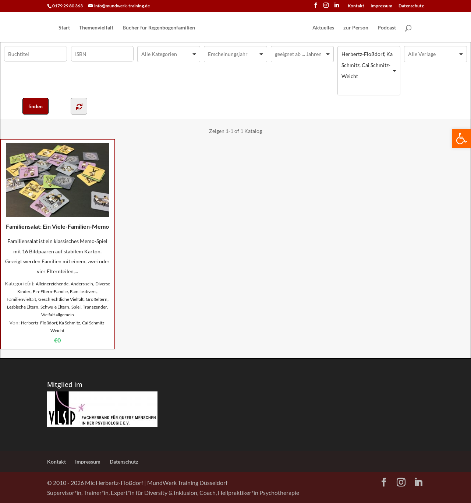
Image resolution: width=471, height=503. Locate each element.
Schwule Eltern (54, 307)
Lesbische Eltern (22, 307)
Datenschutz (411, 6)
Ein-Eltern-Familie (50, 291)
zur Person (355, 28)
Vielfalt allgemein (57, 314)
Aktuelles (323, 28)
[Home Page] (253, 28)
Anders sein (82, 283)
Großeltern (96, 299)
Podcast (387, 28)
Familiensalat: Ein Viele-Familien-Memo (58, 186)
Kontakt (356, 6)
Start (64, 28)
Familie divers (83, 291)
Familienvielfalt (21, 299)
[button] (461, 138)
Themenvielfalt (96, 28)
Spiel (76, 307)
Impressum (381, 6)
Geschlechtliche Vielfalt (61, 299)
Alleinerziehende (52, 283)
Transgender (95, 307)
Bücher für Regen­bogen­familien (159, 28)
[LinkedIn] (336, 7)
